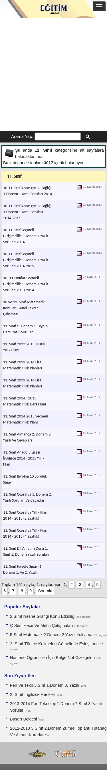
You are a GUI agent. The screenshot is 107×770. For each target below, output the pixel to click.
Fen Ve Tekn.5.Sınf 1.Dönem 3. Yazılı (45, 685)
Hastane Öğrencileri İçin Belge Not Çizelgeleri (53, 657)
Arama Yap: (22, 136)
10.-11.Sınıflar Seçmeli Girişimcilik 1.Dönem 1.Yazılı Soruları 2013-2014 (25, 284)
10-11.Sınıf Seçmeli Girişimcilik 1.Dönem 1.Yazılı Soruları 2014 (25, 235)
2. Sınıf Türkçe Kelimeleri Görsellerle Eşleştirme (55, 644)
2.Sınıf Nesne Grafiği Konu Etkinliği (43, 616)
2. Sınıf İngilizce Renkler (33, 694)
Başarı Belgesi (24, 719)
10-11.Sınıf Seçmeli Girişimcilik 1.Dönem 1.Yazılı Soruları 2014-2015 (25, 260)
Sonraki (45, 591)
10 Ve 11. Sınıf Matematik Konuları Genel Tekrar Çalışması (24, 308)
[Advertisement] (53, 74)
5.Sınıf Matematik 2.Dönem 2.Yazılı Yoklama (52, 634)
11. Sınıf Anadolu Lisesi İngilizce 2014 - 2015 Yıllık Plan (23, 458)
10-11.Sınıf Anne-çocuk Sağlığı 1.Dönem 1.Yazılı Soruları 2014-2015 (27, 211)
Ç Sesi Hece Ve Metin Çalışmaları (42, 625)
